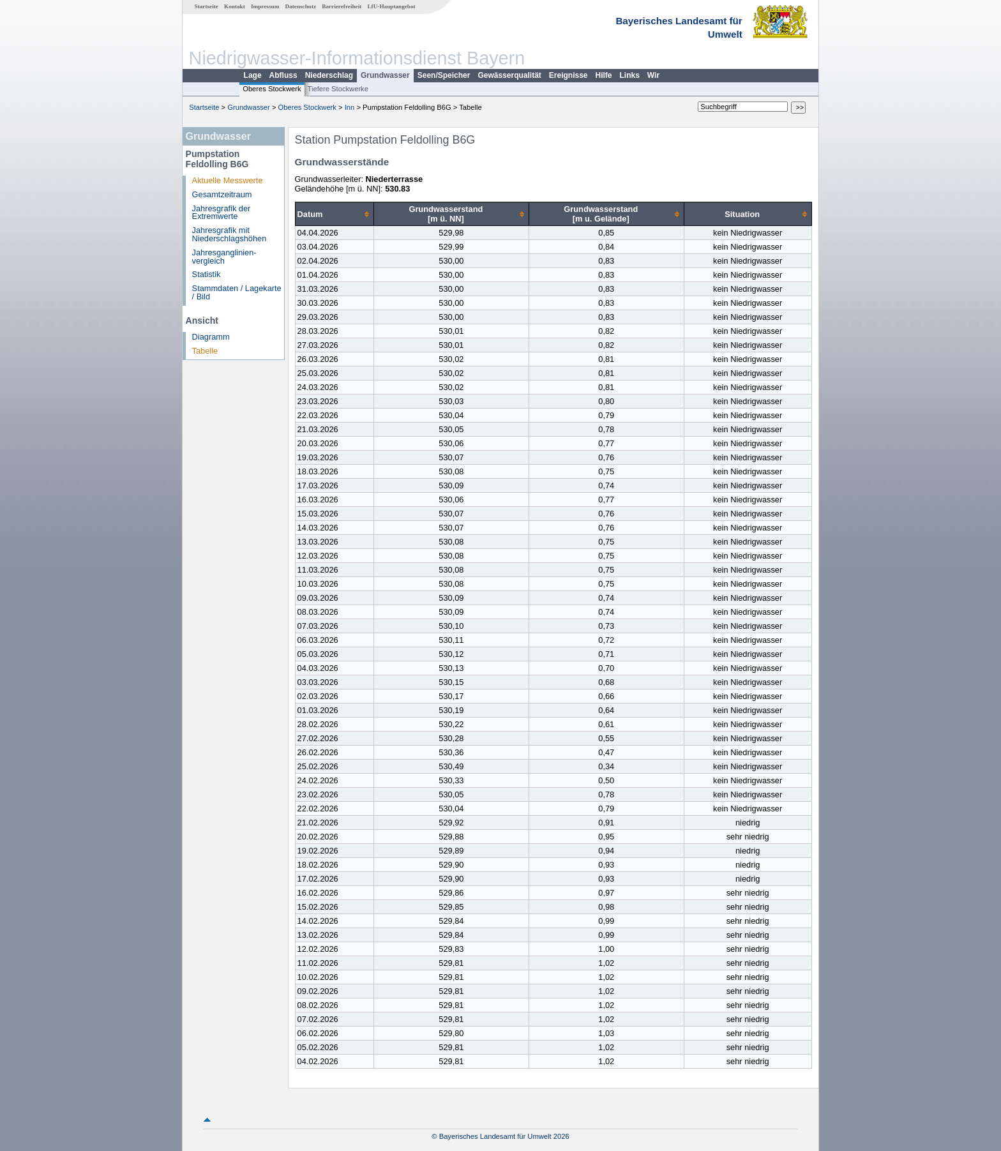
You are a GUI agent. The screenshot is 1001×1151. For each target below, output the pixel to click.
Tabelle (205, 351)
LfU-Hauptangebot (391, 6)
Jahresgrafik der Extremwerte (221, 213)
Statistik (206, 274)
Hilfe (604, 75)
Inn (350, 107)
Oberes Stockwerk (272, 89)
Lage (253, 75)
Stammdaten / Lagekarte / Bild (237, 292)
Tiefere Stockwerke (338, 89)
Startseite (206, 6)
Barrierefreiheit (341, 6)
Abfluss (283, 75)
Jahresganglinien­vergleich (224, 257)
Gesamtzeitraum (222, 194)
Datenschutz (301, 6)
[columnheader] (334, 214)
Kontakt (234, 6)
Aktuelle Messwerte (227, 180)
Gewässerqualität (509, 75)
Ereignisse (568, 75)
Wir (653, 75)
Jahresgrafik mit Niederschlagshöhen (229, 234)
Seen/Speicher (444, 75)
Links (630, 75)
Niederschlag (329, 75)
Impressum (265, 6)
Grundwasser (385, 75)
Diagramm (211, 337)
